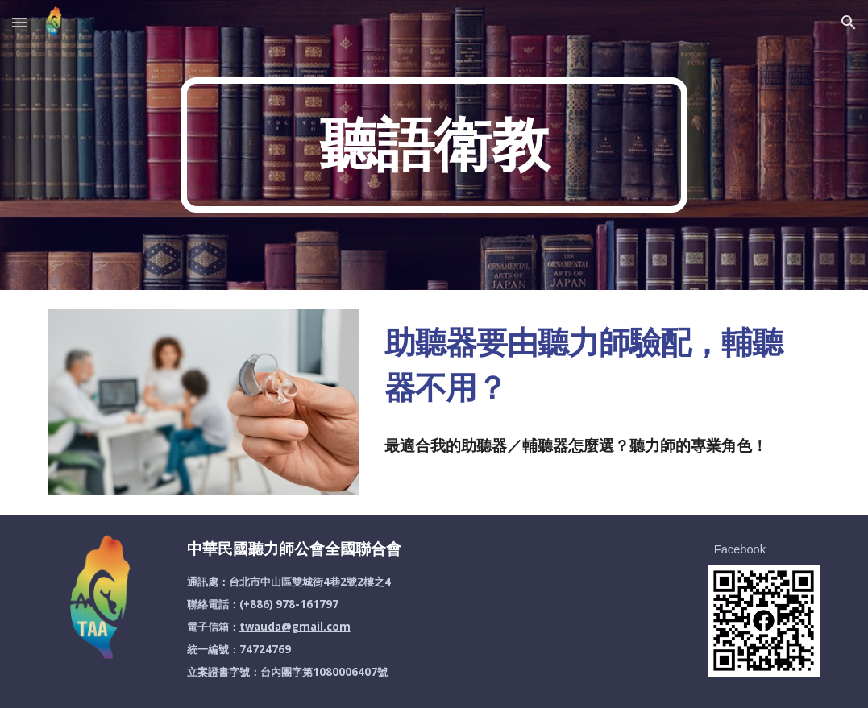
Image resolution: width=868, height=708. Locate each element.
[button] (19, 22)
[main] (434, 145)
